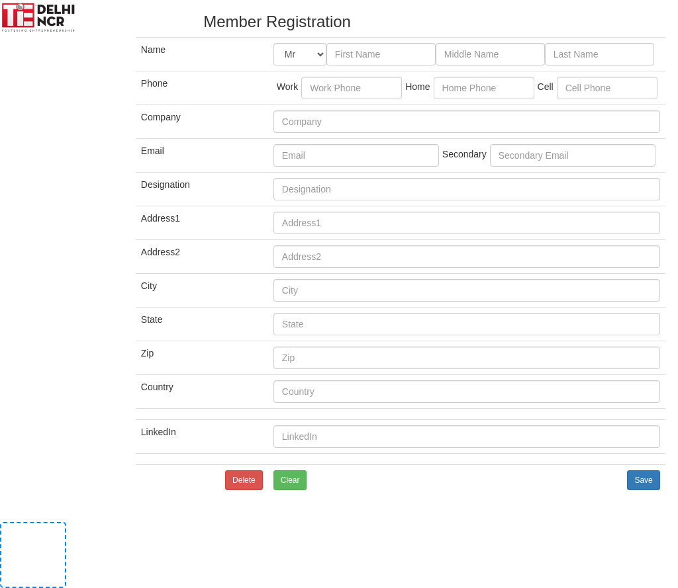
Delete (244, 480)
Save (643, 480)
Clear (290, 480)
